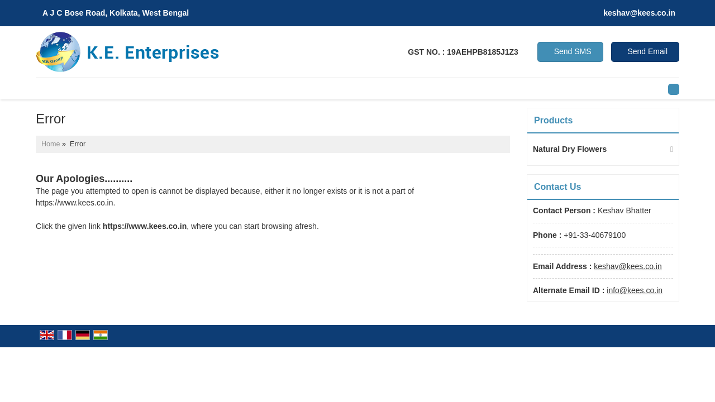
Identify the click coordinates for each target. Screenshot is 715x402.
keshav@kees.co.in (639, 12)
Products (553, 120)
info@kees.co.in (634, 290)
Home (50, 144)
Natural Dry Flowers (570, 149)
